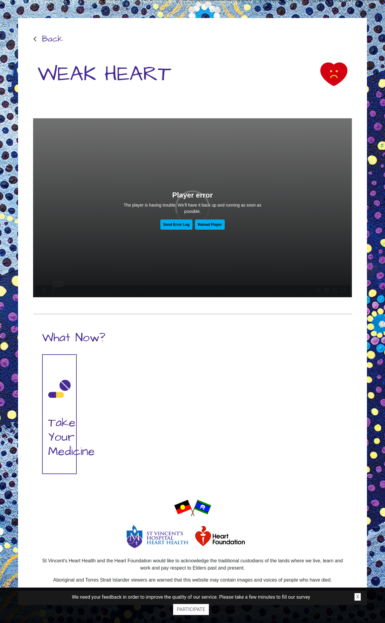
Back (52, 39)
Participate (191, 609)
